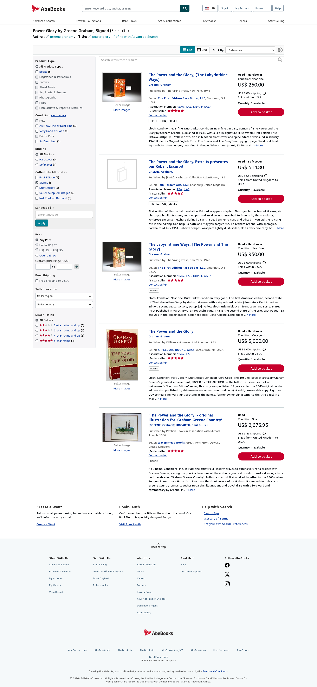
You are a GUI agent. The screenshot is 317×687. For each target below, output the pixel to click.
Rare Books (129, 21)
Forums (141, 585)
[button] (280, 60)
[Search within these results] (191, 59)
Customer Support (191, 571)
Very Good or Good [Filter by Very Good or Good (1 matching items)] (51, 131)
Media (140, 571)
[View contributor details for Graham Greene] (160, 85)
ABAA (180, 106)
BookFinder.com (158, 658)
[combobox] (131, 8)
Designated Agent (147, 605)
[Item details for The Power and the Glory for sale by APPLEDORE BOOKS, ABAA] (122, 355)
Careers (141, 578)
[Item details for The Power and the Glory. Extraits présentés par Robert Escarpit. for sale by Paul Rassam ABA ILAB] (122, 174)
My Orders (55, 585)
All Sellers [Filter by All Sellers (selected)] (46, 320)
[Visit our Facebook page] (227, 566)
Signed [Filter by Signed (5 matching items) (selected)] (43, 182)
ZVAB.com (243, 650)
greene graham (61, 36)
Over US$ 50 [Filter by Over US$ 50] (46, 255)
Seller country (45, 304)
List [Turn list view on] (187, 50)
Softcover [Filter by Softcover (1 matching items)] (45, 164)
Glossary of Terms (216, 518)
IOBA (196, 106)
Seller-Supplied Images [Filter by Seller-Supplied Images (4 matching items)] (54, 193)
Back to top (158, 546)
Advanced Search (44, 21)
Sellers (242, 21)
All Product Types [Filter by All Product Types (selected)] (49, 66)
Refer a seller (100, 585)
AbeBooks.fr (125, 650)
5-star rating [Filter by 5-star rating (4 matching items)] (57, 341)
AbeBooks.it (147, 650)
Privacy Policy (145, 591)
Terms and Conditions (215, 671)
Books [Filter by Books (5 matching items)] (43, 71)
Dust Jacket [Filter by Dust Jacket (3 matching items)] (47, 188)
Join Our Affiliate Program (108, 571)
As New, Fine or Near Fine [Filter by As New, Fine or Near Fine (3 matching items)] (56, 126)
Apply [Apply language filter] (41, 223)
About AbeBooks (147, 564)
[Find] (184, 8)
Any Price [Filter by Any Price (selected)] (43, 240)
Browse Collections (88, 21)
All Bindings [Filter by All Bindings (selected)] (45, 154)
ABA (179, 189)
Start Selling (276, 21)
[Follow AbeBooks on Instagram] (227, 584)
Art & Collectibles (169, 21)
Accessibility (144, 612)
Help (278, 8)
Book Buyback (101, 578)
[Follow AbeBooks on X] (227, 575)
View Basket (56, 591)
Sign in (225, 8)
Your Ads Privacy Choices (151, 598)
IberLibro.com (221, 650)
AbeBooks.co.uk (77, 650)
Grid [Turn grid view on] (202, 50)
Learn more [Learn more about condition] (58, 115)
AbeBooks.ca (198, 650)
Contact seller (158, 115)
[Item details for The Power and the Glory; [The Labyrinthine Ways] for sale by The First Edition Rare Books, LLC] (122, 87)
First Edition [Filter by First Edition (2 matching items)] (47, 177)
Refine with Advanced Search (136, 36)
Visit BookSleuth (130, 524)
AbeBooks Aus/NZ (172, 650)
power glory (101, 36)
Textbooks (209, 21)
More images (122, 110)
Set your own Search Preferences (226, 524)
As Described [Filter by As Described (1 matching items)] (47, 141)
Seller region (45, 296)
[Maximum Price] (64, 267)
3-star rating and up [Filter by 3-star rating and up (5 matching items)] (61, 330)
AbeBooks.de (102, 650)
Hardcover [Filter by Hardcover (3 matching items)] (46, 159)
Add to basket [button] (261, 112)
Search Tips (211, 513)
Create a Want (46, 524)
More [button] (259, 145)
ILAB (188, 106)
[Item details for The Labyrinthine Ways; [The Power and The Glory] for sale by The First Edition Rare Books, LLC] (122, 257)
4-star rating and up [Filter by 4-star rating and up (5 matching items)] (61, 335)
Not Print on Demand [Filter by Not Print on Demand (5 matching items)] (53, 198)
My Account (242, 8)
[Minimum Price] (43, 267)
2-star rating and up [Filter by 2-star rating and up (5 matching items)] (61, 325)
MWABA (206, 106)
